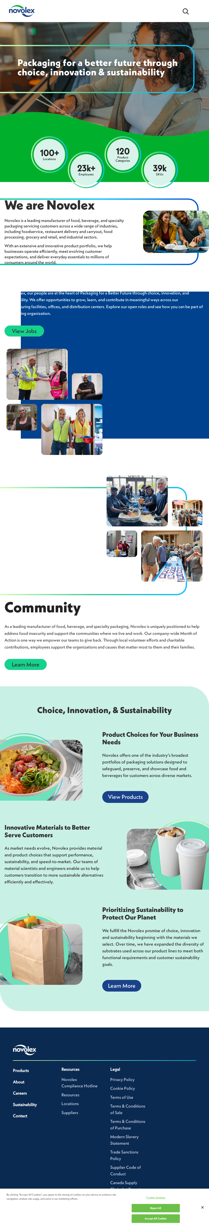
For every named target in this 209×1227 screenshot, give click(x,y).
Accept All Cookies (156, 1218)
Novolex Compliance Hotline (79, 1083)
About (18, 1082)
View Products (125, 796)
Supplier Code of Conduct (125, 1171)
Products (21, 1070)
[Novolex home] (25, 1050)
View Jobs (24, 331)
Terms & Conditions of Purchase (127, 1125)
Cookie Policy (122, 1088)
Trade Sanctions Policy (124, 1155)
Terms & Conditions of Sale (127, 1109)
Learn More (25, 664)
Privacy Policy (122, 1079)
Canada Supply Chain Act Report (125, 1186)
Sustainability (25, 1104)
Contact (20, 1116)
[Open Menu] (198, 11)
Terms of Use (121, 1097)
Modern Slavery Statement (124, 1140)
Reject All (155, 1208)
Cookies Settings (155, 1197)
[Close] (202, 1207)
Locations (70, 1103)
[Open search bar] (185, 11)
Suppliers (69, 1112)
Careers (20, 1093)
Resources (70, 1095)
